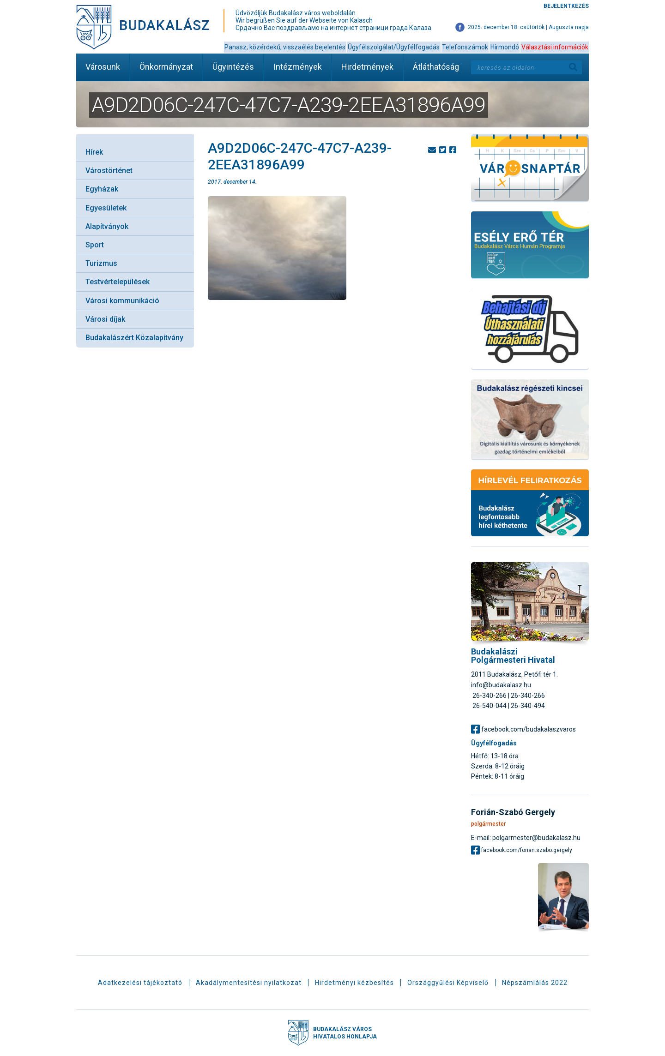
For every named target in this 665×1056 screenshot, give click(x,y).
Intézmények (297, 67)
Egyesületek (106, 208)
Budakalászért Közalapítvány (134, 337)
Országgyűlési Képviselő (448, 982)
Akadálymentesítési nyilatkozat (249, 982)
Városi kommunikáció (122, 300)
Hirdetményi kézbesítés (354, 982)
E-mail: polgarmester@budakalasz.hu (525, 837)
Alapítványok (106, 226)
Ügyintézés (233, 67)
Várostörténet (109, 170)
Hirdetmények (367, 67)
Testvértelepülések (117, 281)
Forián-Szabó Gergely (513, 812)
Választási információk (554, 47)
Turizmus (101, 263)
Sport (94, 244)
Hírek (94, 152)
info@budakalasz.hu (501, 685)
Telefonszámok (465, 47)
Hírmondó (504, 47)
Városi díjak (105, 319)
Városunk (102, 67)
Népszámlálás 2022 (535, 982)
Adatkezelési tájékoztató (140, 982)
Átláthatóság (436, 67)
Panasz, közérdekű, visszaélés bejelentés (284, 47)
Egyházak (101, 189)
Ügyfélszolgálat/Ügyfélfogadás (394, 47)
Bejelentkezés (566, 6)
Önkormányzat (166, 67)
